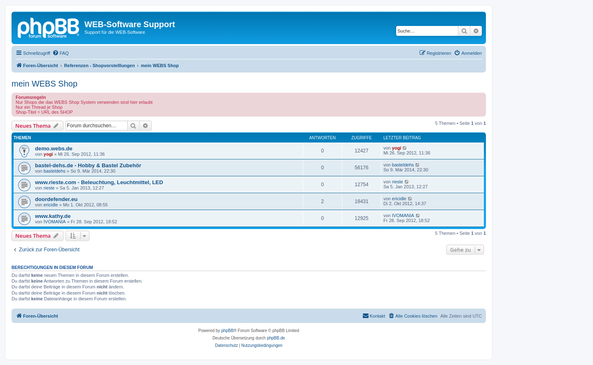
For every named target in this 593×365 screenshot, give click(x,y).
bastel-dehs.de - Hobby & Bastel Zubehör (88, 165)
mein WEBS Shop (44, 83)
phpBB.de (276, 338)
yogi (48, 154)
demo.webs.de (53, 148)
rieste (49, 187)
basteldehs (54, 170)
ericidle (51, 204)
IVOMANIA (55, 221)
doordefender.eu (56, 199)
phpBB (227, 330)
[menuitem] (60, 53)
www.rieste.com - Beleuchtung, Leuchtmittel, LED (99, 182)
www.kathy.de (52, 216)
